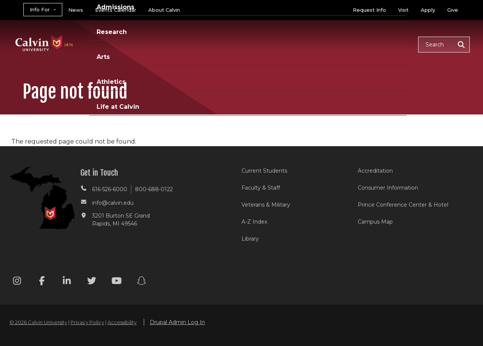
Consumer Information (388, 187)
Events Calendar (115, 10)
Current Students (264, 170)
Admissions (212, 44)
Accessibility (122, 322)
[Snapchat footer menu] (141, 282)
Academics (160, 44)
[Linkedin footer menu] (66, 282)
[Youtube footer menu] (116, 282)
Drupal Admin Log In (177, 322)
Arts (298, 44)
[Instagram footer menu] (17, 282)
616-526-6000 (109, 189)
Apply (428, 10)
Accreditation (375, 170)
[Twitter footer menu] (91, 282)
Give (452, 10)
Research (261, 44)
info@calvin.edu (113, 202)
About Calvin (164, 10)
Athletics (334, 44)
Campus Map (375, 221)
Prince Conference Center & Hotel (403, 204)
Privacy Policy (87, 322)
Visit (403, 10)
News (75, 10)
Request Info (369, 10)
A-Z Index (254, 221)
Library (250, 238)
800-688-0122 (154, 189)
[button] (444, 45)
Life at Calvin (385, 44)
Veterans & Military (266, 204)
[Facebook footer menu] (42, 282)
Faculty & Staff (261, 187)
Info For (40, 9)
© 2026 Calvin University (38, 322)
